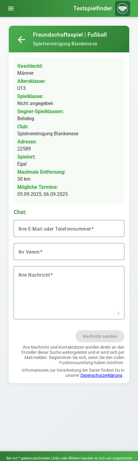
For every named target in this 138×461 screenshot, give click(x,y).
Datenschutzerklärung (101, 375)
